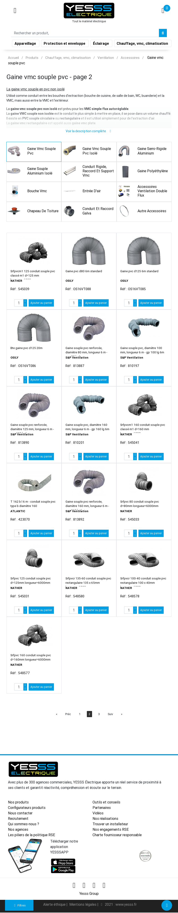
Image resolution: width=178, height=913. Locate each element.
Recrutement (18, 819)
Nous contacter (20, 813)
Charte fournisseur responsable (117, 835)
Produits (32, 57)
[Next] (121, 715)
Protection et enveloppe (65, 42)
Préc (68, 715)
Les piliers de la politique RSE (31, 835)
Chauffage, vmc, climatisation (143, 42)
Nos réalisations (105, 819)
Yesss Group (89, 894)
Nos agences (18, 830)
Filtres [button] (19, 905)
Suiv (110, 715)
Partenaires (102, 808)
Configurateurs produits (26, 808)
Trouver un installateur (110, 824)
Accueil (13, 57)
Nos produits (18, 803)
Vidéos (98, 813)
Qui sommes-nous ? (23, 824)
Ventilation (106, 57)
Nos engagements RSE (111, 830)
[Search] (85, 31)
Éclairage (101, 42)
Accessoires (130, 57)
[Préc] (56, 715)
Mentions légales (83, 905)
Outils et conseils (106, 803)
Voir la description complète (89, 132)
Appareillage (26, 42)
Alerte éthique (54, 905)
